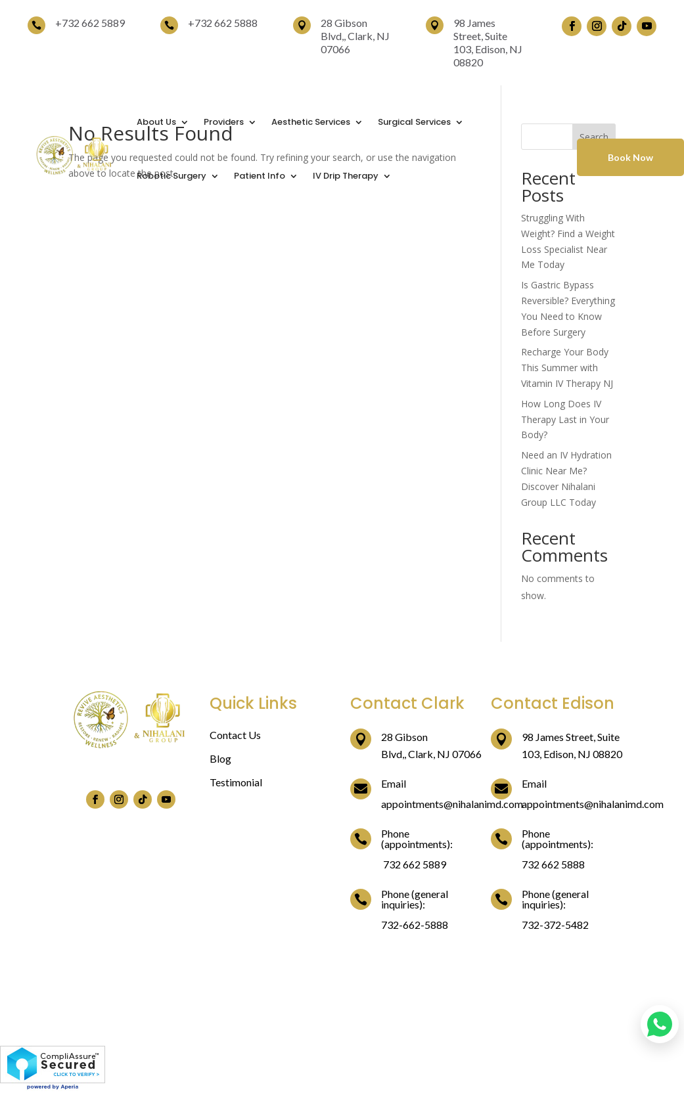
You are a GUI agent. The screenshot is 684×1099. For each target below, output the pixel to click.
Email (393, 783)
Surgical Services (414, 122)
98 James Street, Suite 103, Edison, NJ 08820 (487, 42)
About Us (156, 122)
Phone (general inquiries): (414, 898)
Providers (224, 122)
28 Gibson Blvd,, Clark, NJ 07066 (355, 35)
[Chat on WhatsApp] (660, 1024)
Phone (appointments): (417, 838)
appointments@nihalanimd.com (452, 803)
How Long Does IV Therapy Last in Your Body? (565, 419)
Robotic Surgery (171, 175)
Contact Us (235, 735)
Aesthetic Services (310, 122)
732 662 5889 (93, 22)
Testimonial (236, 782)
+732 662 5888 (223, 22)
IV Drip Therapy (345, 175)
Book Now (630, 157)
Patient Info (259, 175)
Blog (220, 758)
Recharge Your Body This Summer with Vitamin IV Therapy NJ (567, 368)
